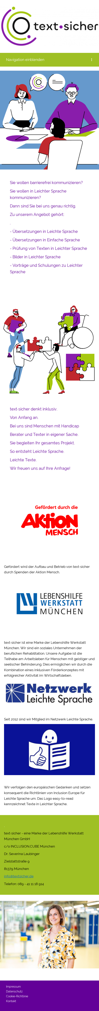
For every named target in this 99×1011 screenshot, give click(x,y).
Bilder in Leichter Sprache (37, 256)
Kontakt (11, 1001)
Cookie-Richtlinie (17, 996)
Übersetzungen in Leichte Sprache (45, 231)
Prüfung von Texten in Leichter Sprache (50, 248)
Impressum (13, 986)
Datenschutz (14, 991)
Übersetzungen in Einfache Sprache (46, 240)
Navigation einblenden (25, 60)
